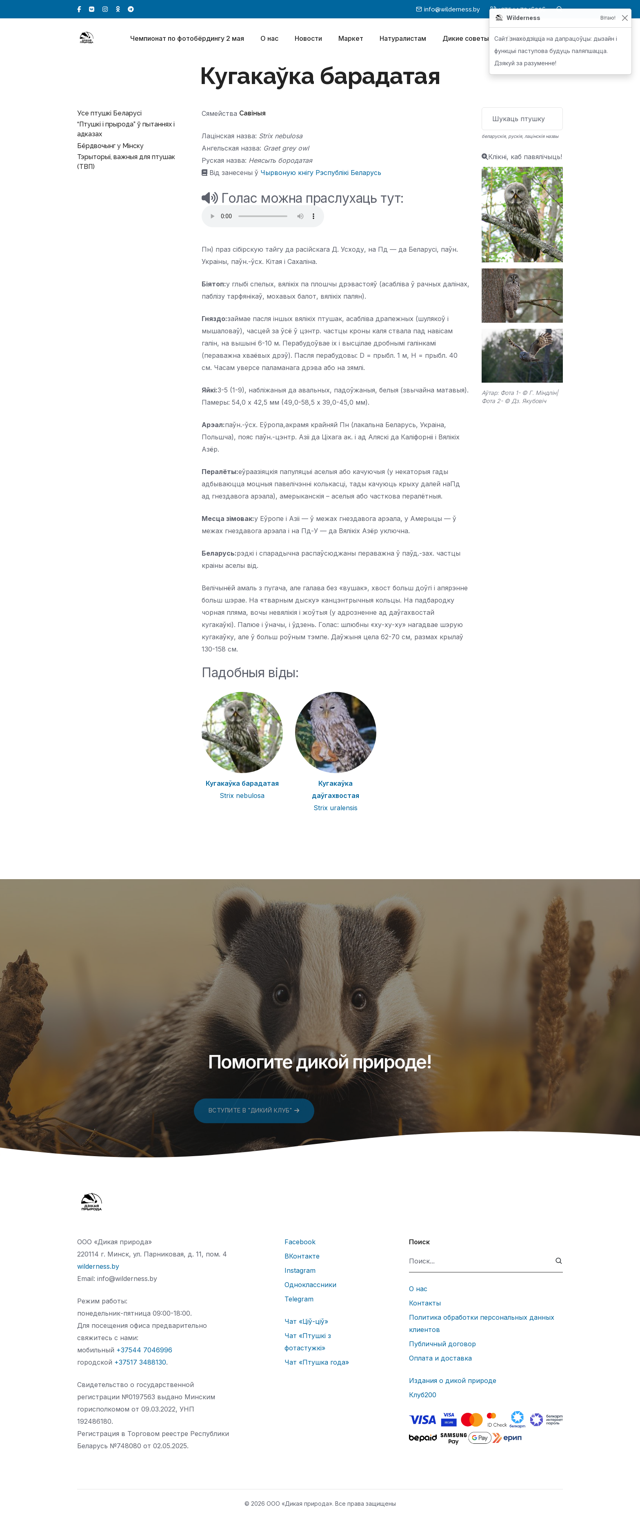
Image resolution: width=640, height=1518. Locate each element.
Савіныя (252, 113)
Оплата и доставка (440, 1358)
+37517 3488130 (140, 1362)
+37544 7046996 (144, 1350)
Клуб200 (422, 1395)
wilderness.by (98, 1266)
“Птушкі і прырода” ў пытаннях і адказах (126, 129)
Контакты (425, 1303)
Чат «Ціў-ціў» (306, 1321)
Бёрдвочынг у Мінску (110, 146)
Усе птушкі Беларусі (109, 113)
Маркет (350, 40)
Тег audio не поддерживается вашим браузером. (263, 216)
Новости (308, 40)
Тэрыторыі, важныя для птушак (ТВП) (126, 162)
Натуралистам (403, 40)
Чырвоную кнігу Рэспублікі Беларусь (320, 172)
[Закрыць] (624, 18)
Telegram (298, 1299)
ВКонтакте (302, 1256)
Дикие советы (465, 40)
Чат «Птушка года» (316, 1362)
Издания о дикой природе (452, 1380)
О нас (269, 40)
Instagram (300, 1270)
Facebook (300, 1242)
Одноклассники (310, 1285)
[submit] (559, 1261)
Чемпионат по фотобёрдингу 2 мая (187, 40)
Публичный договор (442, 1344)
